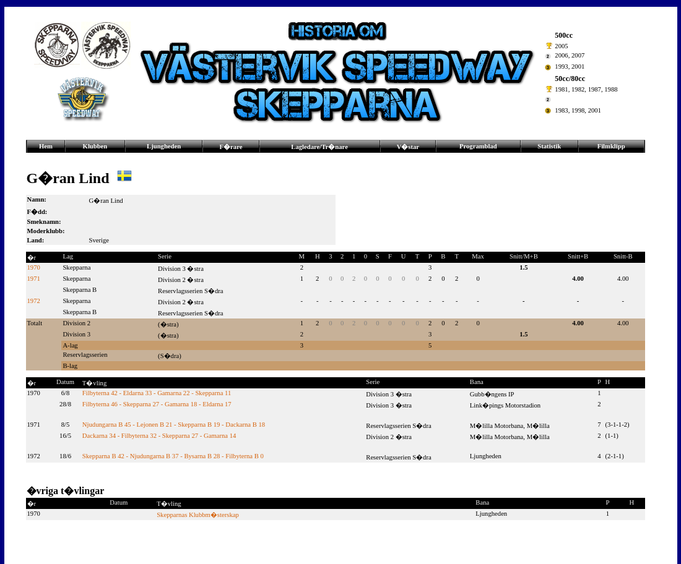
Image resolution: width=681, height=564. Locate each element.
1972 (33, 300)
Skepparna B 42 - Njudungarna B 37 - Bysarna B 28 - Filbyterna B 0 (173, 456)
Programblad (478, 146)
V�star (408, 146)
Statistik (549, 146)
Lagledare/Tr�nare (319, 146)
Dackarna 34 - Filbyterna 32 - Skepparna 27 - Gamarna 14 (159, 435)
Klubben (95, 146)
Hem (46, 146)
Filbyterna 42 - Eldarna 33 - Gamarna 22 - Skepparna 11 (156, 393)
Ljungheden (164, 146)
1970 (33, 267)
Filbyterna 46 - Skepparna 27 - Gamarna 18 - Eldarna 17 (157, 404)
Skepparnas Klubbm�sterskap (198, 514)
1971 (33, 278)
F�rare (231, 146)
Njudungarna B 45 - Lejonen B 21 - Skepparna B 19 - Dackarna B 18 (173, 424)
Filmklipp (611, 146)
